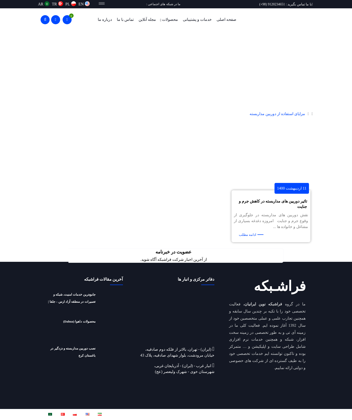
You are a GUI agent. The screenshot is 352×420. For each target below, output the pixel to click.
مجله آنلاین (147, 19)
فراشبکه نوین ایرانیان (254, 414)
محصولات (170, 19)
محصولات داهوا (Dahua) (79, 321)
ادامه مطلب (247, 235)
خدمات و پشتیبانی (197, 19)
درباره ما (105, 19)
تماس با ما (125, 19)
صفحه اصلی (226, 19)
